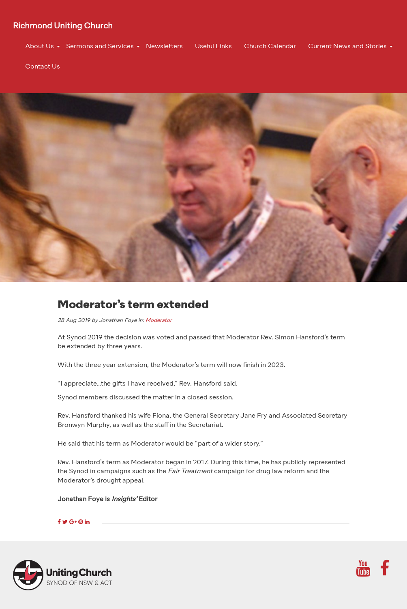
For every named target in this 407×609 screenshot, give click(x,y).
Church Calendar (270, 46)
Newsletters (164, 46)
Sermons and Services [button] (100, 46)
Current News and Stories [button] (347, 46)
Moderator (159, 320)
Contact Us (42, 67)
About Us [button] (39, 46)
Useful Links (213, 46)
